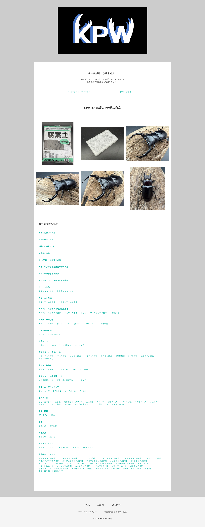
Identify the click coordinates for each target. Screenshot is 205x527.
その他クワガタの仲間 (125, 463)
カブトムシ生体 (45, 298)
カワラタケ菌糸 (91, 356)
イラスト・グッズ (46, 444)
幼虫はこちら (44, 253)
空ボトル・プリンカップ (49, 387)
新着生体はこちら (46, 240)
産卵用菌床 (120, 356)
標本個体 (53, 426)
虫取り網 (42, 437)
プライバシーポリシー (87, 512)
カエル (41, 324)
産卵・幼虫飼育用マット (67, 380)
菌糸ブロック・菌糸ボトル (50, 352)
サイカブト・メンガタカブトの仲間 (53, 469)
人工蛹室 (90, 402)
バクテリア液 (126, 402)
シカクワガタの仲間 (118, 461)
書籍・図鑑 (43, 411)
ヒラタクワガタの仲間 (68, 458)
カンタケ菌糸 (75, 356)
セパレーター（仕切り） (61, 345)
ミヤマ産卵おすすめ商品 (49, 274)
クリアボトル (70, 391)
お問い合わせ (125, 92)
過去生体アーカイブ (47, 454)
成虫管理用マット (46, 380)
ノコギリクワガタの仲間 (109, 458)
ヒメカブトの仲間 (101, 466)
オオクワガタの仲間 (47, 458)
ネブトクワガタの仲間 (75, 463)
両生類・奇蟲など (46, 320)
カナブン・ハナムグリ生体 (50, 313)
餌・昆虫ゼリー (45, 330)
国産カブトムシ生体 (47, 302)
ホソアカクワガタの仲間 (72, 461)
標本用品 (42, 426)
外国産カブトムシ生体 (68, 302)
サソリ (59, 324)
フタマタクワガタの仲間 (96, 461)
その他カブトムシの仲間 (82, 469)
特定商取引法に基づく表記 (115, 512)
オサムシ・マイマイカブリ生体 (94, 313)
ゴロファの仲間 (136, 466)
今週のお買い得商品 (47, 233)
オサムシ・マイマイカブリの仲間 (137, 469)
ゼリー (41, 334)
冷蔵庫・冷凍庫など (120, 404)
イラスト (42, 448)
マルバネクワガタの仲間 (49, 461)
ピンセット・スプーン (73, 402)
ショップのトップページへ (79, 92)
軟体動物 (104, 324)
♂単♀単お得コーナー (47, 246)
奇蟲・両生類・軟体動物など (51, 471)
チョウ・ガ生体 (70, 313)
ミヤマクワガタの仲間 (132, 458)
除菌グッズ (112, 402)
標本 (40, 422)
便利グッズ (43, 398)
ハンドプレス (140, 402)
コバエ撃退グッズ (101, 404)
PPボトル (57, 391)
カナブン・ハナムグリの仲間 (108, 469)
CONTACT (116, 505)
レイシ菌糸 (133, 356)
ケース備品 (80, 345)
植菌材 (50, 369)
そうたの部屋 (64, 448)
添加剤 (83, 380)
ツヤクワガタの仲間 (153, 458)
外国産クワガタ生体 (65, 291)
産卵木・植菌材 (45, 365)
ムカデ (50, 324)
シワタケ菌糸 (106, 356)
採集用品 (42, 433)
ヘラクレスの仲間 (46, 466)
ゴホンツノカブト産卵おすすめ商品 (53, 267)
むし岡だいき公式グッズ (83, 448)
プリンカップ (44, 391)
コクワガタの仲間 (88, 458)
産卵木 (41, 369)
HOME (87, 505)
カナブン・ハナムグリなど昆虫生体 (53, 309)
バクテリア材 (62, 369)
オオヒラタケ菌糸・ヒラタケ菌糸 (52, 356)
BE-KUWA (43, 415)
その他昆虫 (114, 313)
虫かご (52, 437)
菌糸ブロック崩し (46, 359)
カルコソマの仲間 (64, 466)
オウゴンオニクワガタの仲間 (51, 463)
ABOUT (101, 505)
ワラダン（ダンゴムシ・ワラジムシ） (81, 324)
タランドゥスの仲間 (138, 461)
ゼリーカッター (54, 334)
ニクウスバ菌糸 (147, 356)
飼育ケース (43, 341)
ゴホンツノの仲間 (82, 466)
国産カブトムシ (144, 463)
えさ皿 (58, 402)
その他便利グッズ (82, 404)
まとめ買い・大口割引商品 (50, 260)
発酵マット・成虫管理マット (51, 376)
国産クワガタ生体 (46, 291)
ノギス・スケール (46, 404)
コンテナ (100, 402)
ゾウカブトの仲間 (119, 466)
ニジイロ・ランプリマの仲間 (100, 463)
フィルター (84, 391)
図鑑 (53, 415)
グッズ (52, 448)
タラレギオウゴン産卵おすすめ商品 (53, 280)
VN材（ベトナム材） (80, 369)
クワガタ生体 (44, 287)
